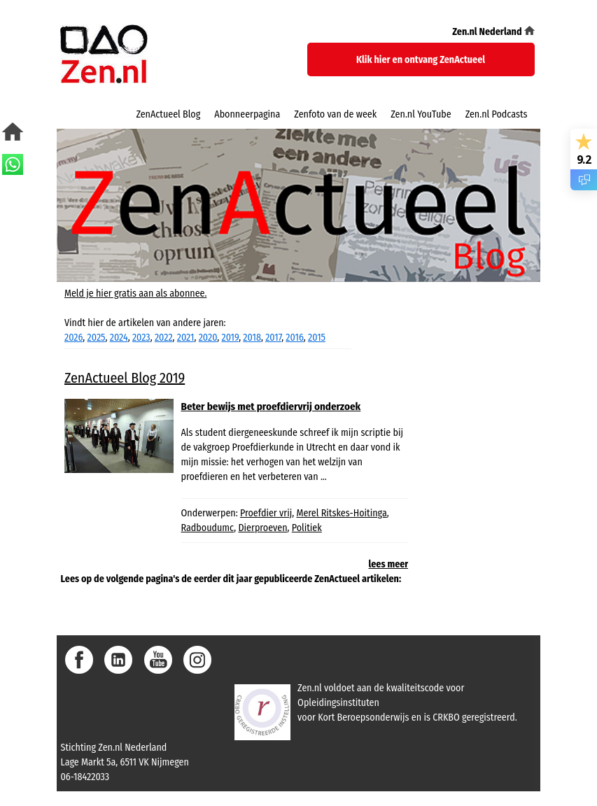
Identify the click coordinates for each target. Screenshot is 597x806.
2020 (208, 338)
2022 (164, 338)
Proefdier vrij (266, 513)
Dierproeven (262, 528)
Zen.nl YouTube (421, 114)
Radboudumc (207, 528)
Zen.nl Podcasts (496, 114)
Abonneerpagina (247, 114)
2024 (119, 338)
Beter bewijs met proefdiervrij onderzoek (271, 406)
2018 (252, 338)
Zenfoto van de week (335, 114)
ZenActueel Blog (168, 114)
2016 (294, 338)
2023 (141, 338)
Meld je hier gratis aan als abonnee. (135, 293)
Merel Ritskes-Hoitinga (341, 513)
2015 (316, 338)
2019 (230, 338)
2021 (186, 338)
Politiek (307, 528)
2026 (73, 338)
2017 (273, 338)
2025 (96, 338)
